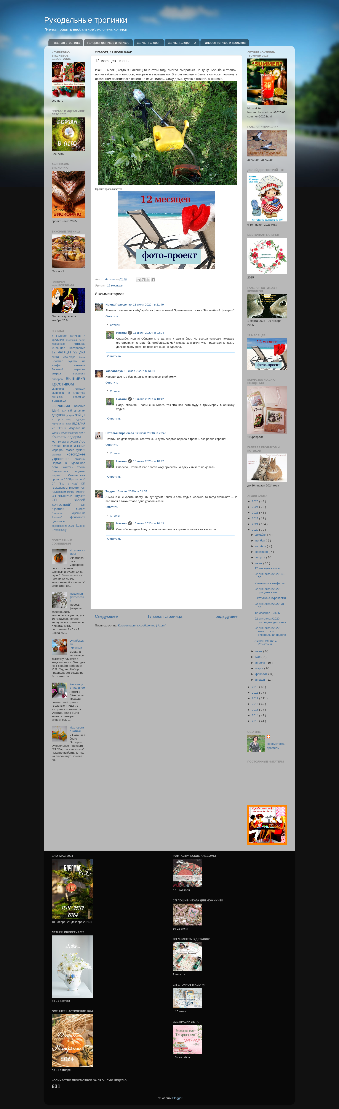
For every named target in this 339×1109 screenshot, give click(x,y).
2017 (255, 698)
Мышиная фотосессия (76, 597)
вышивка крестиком (68, 381)
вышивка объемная (68, 396)
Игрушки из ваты (61, 423)
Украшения (78, 513)
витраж (56, 373)
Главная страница (66, 42)
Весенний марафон (68, 369)
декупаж (58, 415)
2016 (255, 704)
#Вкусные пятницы (68, 343)
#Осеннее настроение (68, 348)
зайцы (80, 415)
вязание (79, 406)
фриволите (77, 517)
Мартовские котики (76, 729)
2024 (255, 507)
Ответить (112, 316)
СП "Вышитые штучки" (68, 496)
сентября (262, 551)
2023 (255, 512)
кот (54, 441)
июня (259, 651)
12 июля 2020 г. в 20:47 (150, 433)
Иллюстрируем (69, 432)
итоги (82, 432)
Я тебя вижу (59, 530)
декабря (261, 534)
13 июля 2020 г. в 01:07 (131, 491)
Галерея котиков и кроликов (225, 42)
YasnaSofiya (114, 370)
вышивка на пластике (68, 392)
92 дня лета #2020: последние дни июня (270, 620)
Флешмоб (57, 517)
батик (82, 357)
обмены (80, 459)
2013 (255, 721)
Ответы (115, 325)
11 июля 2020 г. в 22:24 (148, 332)
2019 (255, 687)
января (260, 679)
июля (259, 563)
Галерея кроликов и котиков (108, 42)
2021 (255, 524)
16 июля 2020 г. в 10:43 (148, 523)
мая (258, 657)
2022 (255, 518)
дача (55, 410)
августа (260, 557)
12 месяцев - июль (267, 568)
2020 (255, 529)
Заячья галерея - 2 (182, 42)
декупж (70, 415)
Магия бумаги (75, 450)
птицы (81, 467)
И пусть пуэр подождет (68, 419)
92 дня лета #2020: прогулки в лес (267, 590)
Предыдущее (225, 616)
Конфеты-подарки (66, 437)
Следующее (106, 616)
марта (259, 668)
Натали (121, 332)
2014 (255, 715)
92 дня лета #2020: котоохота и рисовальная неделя (270, 631)
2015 (255, 709)
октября (261, 546)
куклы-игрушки (68, 441)
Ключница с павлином (77, 686)
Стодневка (57, 513)
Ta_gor (110, 491)
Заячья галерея (148, 42)
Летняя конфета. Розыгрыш (266, 642)
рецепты (79, 471)
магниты (56, 454)
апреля (260, 662)
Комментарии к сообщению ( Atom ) (142, 625)
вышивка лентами (68, 388)
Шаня (80, 525)
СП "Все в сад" (65, 483)
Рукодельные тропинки (85, 20)
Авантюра (69, 357)
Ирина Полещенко (119, 304)
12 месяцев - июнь (267, 613)
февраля (261, 674)
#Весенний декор (75, 340)
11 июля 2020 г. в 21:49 (148, 304)
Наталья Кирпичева (120, 433)
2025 (255, 501)
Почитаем (67, 467)
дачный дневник (73, 410)
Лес (82, 441)
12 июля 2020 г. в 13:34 (139, 370)
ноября (260, 540)
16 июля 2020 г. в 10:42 (148, 399)
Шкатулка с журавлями (270, 598)
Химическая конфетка (270, 583)
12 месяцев (115, 285)
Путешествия (60, 471)
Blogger (177, 1098)
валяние (79, 365)
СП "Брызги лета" (74, 479)
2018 (255, 692)
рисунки (56, 475)
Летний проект (62, 445)
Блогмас (57, 361)
